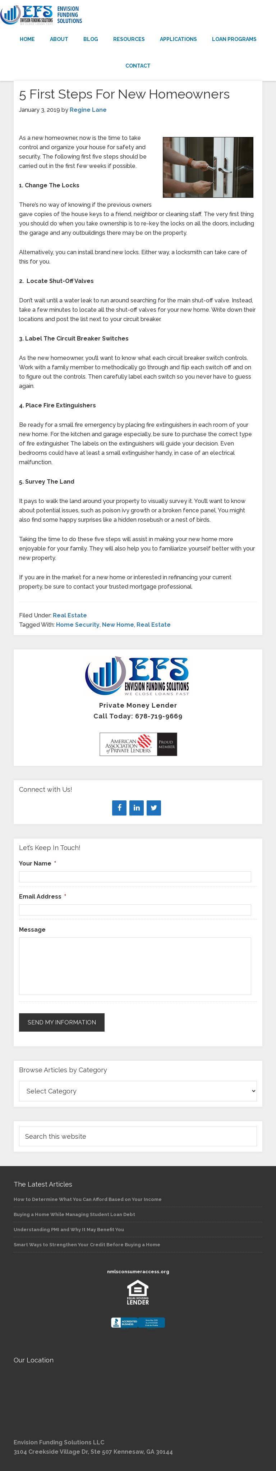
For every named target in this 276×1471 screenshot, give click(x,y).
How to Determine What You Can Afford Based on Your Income (88, 1199)
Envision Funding (138, 15)
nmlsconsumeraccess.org (138, 1271)
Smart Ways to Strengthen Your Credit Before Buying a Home (87, 1244)
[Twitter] (154, 808)
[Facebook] (119, 808)
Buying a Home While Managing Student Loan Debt (74, 1214)
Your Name (37, 863)
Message (32, 929)
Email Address (42, 896)
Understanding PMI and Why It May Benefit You (69, 1229)
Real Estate (70, 615)
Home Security (78, 624)
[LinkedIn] (136, 808)
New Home (118, 624)
